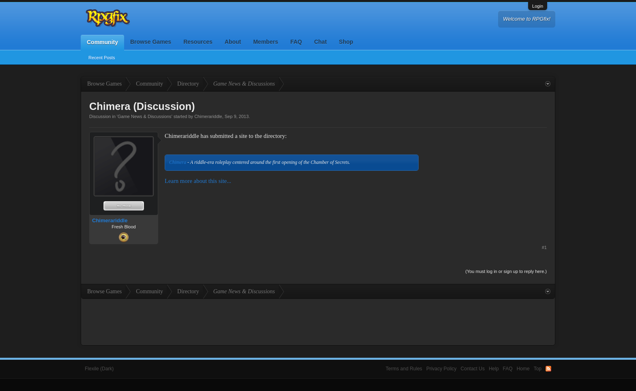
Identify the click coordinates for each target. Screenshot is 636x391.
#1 (544, 247)
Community (102, 42)
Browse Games (150, 42)
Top (537, 369)
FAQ (296, 42)
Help (494, 369)
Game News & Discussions (145, 116)
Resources (198, 42)
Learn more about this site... (198, 181)
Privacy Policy (441, 369)
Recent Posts (101, 57)
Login (537, 6)
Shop (346, 42)
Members (265, 42)
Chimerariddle (208, 116)
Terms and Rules (404, 369)
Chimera (177, 162)
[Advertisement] (486, 182)
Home (523, 369)
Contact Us (473, 369)
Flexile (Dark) (99, 369)
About (233, 42)
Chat (320, 42)
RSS (548, 369)
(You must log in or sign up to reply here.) (506, 271)
